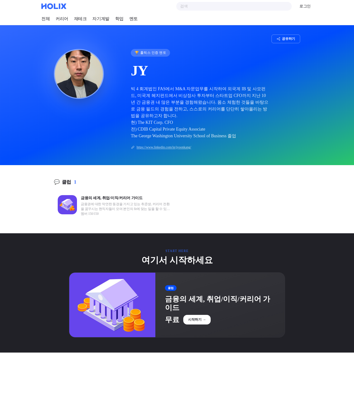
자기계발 (100, 18)
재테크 (80, 18)
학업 (119, 18)
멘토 (133, 18)
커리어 (62, 18)
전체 (45, 18)
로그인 (305, 6)
